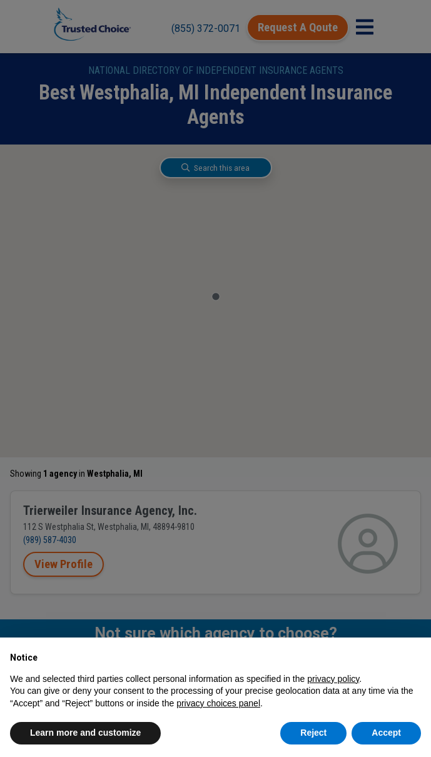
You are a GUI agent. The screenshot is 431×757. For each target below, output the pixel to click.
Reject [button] (313, 733)
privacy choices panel (218, 703)
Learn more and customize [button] (85, 733)
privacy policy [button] (333, 679)
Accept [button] (386, 733)
